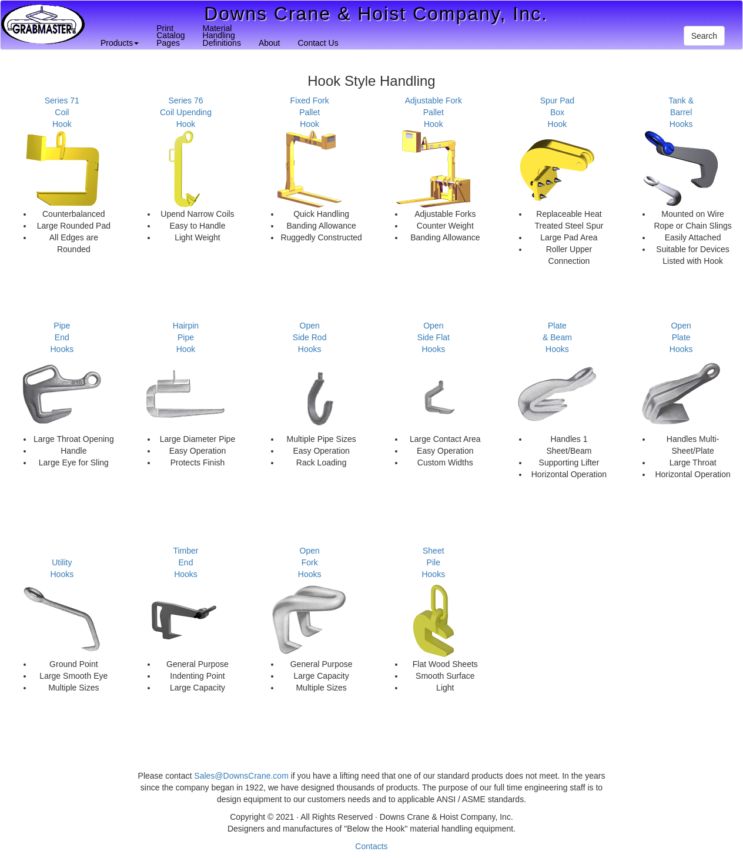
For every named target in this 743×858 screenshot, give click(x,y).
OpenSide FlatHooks (433, 337)
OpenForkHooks (310, 562)
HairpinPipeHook (186, 337)
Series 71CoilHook (62, 112)
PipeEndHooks (61, 337)
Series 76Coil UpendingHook (186, 112)
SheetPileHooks (433, 562)
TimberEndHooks (185, 562)
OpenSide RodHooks (310, 337)
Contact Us (317, 43)
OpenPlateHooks (681, 337)
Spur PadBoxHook (557, 112)
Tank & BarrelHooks (681, 112)
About (269, 43)
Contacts (371, 846)
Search (704, 36)
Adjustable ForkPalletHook (433, 112)
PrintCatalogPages (170, 36)
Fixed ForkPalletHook (309, 112)
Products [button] (120, 43)
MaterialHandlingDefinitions (222, 36)
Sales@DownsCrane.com (241, 775)
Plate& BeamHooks (557, 337)
